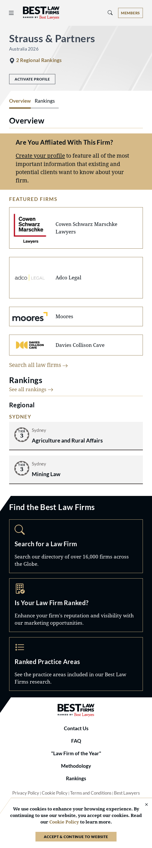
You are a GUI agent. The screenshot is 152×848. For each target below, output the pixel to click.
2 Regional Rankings (39, 60)
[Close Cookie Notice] (143, 805)
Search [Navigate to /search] (76, 546)
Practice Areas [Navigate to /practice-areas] (76, 664)
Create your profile (40, 155)
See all (31, 389)
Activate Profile (32, 79)
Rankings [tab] (45, 101)
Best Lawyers (127, 793)
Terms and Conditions (90, 793)
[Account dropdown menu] (130, 13)
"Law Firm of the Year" (76, 753)
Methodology (76, 766)
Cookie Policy (55, 793)
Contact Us (76, 728)
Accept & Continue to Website (76, 836)
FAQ (76, 741)
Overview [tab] (20, 101)
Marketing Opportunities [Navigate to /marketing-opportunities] (76, 605)
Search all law (38, 364)
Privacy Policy (25, 793)
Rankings (76, 778)
